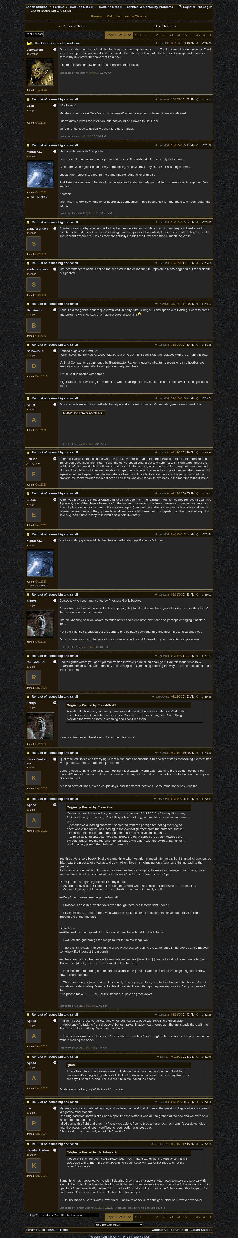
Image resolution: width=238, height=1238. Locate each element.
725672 (207, 493)
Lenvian (162, 1056)
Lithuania (42, 196)
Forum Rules (35, 1229)
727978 (207, 1144)
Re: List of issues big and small (58, 43)
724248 (207, 344)
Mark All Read (57, 1229)
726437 (207, 656)
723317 (207, 222)
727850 (207, 1102)
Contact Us (160, 1229)
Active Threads (136, 16)
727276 (207, 1056)
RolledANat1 (160, 696)
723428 (207, 263)
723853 (207, 303)
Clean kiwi (161, 799)
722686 (207, 43)
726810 (207, 752)
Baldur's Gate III (81, 7)
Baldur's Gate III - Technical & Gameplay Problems (136, 7)
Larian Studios (36, 7)
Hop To (34, 1215)
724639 (207, 452)
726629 (207, 696)
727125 (207, 1014)
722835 (207, 99)
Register (186, 7)
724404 (207, 398)
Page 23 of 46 (119, 35)
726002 (207, 594)
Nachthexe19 (160, 1144)
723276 (207, 145)
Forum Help (179, 1229)
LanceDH (162, 43)
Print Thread (34, 34)
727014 (207, 799)
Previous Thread (72, 26)
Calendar (113, 16)
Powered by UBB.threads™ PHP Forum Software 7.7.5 (119, 1236)
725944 (207, 534)
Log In (205, 7)
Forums (58, 7)
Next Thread (166, 26)
